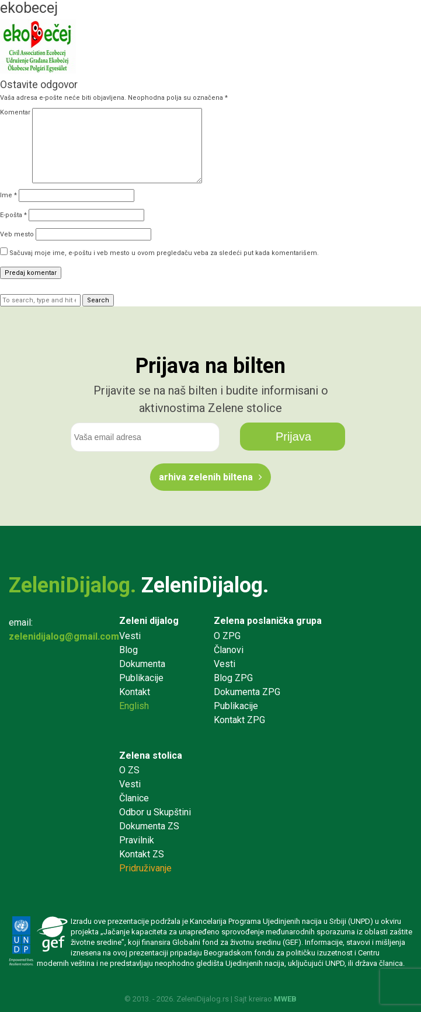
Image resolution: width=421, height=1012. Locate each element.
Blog (128, 649)
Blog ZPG (233, 677)
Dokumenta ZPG (247, 691)
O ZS (129, 770)
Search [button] (98, 300)
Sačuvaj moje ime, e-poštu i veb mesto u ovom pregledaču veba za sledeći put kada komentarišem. (164, 253)
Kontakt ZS (141, 854)
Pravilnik (136, 840)
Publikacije (141, 677)
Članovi (228, 649)
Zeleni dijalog (149, 620)
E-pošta (13, 215)
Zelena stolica (150, 755)
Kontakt (134, 691)
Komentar (15, 112)
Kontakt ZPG (239, 719)
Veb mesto (17, 234)
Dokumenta (142, 663)
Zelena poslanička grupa (268, 620)
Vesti (130, 635)
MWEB (285, 998)
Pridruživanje (145, 868)
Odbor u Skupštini (155, 812)
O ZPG (227, 635)
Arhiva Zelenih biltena (206, 477)
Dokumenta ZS (149, 826)
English (134, 705)
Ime (8, 195)
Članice (134, 798)
